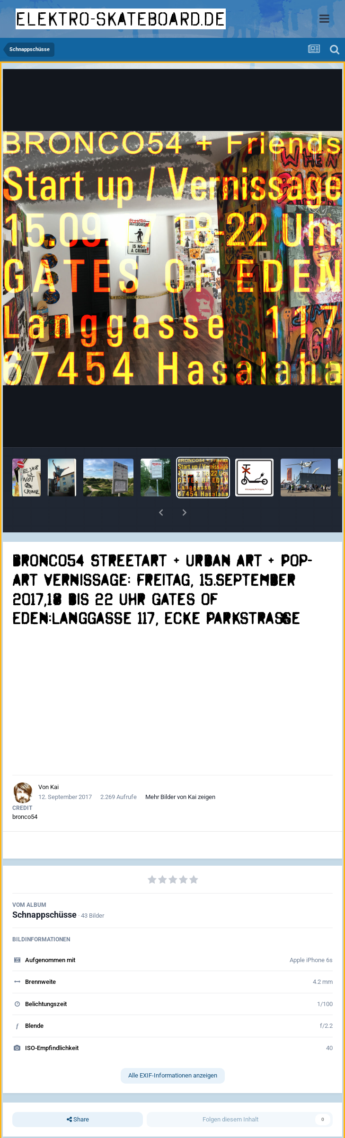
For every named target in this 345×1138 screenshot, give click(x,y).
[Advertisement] (172, 701)
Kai (54, 787)
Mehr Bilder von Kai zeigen (180, 796)
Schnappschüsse (44, 915)
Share (78, 1119)
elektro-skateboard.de (121, 19)
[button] (160, 512)
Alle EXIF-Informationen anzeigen (172, 1075)
